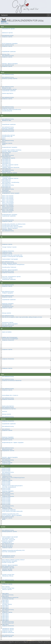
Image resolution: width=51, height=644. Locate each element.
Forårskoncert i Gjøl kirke (7, 278)
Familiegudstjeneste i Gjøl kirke (8, 158)
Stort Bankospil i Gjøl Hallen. (8, 598)
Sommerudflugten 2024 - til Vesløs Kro (10, 395)
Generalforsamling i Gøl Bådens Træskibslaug (11, 150)
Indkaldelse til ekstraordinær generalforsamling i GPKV (13, 550)
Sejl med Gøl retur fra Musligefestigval (10, 338)
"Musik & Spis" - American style (8, 539)
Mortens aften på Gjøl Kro (7, 545)
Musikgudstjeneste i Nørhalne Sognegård (10, 193)
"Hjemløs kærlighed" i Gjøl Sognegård (10, 259)
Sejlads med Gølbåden (7, 332)
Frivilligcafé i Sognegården (7, 292)
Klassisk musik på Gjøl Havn (8, 406)
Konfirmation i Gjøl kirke (7, 229)
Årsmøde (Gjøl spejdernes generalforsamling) (11, 109)
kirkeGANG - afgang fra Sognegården (10, 63)
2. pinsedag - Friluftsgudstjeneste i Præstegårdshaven (13, 264)
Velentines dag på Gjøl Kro (7, 93)
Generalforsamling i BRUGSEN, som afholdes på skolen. (14, 224)
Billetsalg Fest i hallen (6, 88)
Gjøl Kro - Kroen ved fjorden (8, 199)
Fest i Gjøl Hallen (5, 154)
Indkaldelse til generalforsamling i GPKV (10, 513)
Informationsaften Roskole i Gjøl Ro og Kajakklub (12, 226)
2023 (2, 23)
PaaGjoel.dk (4, 15)
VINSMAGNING (5, 190)
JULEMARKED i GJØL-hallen (8, 567)
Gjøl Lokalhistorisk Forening (8, 44)
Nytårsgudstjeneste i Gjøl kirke (8, 28)
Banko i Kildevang (6, 586)
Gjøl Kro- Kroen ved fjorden (7, 195)
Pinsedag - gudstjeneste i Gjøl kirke (9, 263)
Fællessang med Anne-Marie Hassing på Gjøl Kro (12, 485)
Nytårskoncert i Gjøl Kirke (7, 32)
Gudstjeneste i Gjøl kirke (7, 36)
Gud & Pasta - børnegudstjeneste (9, 487)
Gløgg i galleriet (5, 593)
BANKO (3, 519)
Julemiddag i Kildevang (7, 604)
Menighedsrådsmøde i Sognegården (9, 147)
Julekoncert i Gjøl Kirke (7, 589)
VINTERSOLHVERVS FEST (8, 623)
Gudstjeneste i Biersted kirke (8, 108)
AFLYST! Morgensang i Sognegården (10, 43)
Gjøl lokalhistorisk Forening (7, 35)
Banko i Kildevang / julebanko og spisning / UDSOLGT (13, 559)
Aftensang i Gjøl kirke (6, 313)
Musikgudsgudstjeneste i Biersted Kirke (10, 597)
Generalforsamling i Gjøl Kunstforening (10, 225)
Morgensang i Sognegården (8, 128)
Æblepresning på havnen (7, 449)
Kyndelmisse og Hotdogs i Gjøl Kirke (9, 78)
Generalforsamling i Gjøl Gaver (8, 135)
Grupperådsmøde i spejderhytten (9, 51)
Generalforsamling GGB (7, 110)
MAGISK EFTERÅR (6, 458)
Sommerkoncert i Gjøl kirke (7, 322)
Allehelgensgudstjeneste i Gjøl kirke (9, 531)
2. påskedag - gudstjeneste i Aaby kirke (10, 178)
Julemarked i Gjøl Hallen (7, 569)
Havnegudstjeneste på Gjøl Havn (9, 408)
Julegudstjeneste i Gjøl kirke (8, 628)
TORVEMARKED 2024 (7, 305)
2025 (6, 23)
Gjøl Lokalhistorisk (6, 429)
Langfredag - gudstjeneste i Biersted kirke (10, 167)
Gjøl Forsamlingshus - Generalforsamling (10, 182)
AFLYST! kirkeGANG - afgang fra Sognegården (12, 515)
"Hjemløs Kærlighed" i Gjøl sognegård (10, 536)
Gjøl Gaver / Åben (6, 54)
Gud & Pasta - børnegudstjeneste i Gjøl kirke (11, 276)
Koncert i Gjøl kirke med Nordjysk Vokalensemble (12, 511)
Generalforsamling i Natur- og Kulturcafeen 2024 (12, 255)
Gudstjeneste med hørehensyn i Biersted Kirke (11, 380)
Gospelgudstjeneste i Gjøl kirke (8, 555)
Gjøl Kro (3, 137)
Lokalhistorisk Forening (7, 252)
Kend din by (4, 411)
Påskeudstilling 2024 (6, 152)
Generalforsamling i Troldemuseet (9, 267)
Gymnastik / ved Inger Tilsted (8, 562)
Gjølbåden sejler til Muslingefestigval (9, 337)
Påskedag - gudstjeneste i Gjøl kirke (9, 172)
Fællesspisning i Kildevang (7, 575)
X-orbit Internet (49, 643)
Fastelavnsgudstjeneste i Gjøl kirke (9, 89)
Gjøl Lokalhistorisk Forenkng (8, 129)
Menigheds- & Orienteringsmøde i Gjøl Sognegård (12, 256)
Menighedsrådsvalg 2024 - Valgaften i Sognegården (13, 442)
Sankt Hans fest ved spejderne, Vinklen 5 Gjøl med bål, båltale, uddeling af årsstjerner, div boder (22, 317)
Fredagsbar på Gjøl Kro (7, 542)
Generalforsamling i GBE (7, 136)
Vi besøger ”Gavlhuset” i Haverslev (9, 247)
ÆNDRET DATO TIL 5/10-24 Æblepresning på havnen (13, 477)
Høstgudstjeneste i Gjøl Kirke (8, 450)
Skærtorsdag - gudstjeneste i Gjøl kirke (10, 164)
